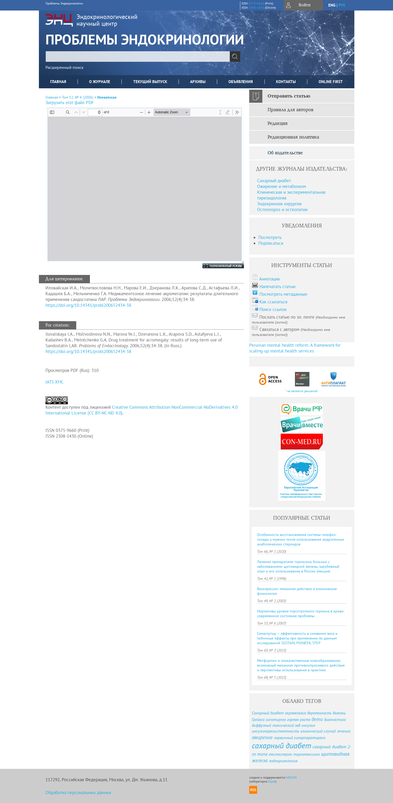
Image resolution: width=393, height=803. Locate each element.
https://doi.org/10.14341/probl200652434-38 (88, 305)
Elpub (271, 781)
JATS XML (54, 382)
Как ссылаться (273, 302)
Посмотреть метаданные (283, 294)
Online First (331, 81)
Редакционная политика (293, 137)
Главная (58, 81)
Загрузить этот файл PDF (69, 102)
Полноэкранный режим (217, 265)
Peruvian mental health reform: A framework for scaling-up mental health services (295, 348)
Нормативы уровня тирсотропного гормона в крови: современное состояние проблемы (300, 613)
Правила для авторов (290, 110)
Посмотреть (270, 237)
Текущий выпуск (150, 81)
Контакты (286, 81)
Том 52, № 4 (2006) (77, 97)
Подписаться (270, 243)
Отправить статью (289, 96)
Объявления (240, 81)
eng (331, 5)
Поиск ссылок (273, 309)
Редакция (278, 123)
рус (342, 5)
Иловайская (106, 97)
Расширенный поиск (64, 67)
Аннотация (269, 279)
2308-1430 (256, 7)
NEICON (291, 777)
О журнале (99, 81)
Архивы (198, 81)
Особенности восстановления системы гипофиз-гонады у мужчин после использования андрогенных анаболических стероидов (300, 539)
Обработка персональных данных (78, 792)
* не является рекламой (302, 391)
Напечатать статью (277, 286)
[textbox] (138, 56)
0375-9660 (256, 3)
